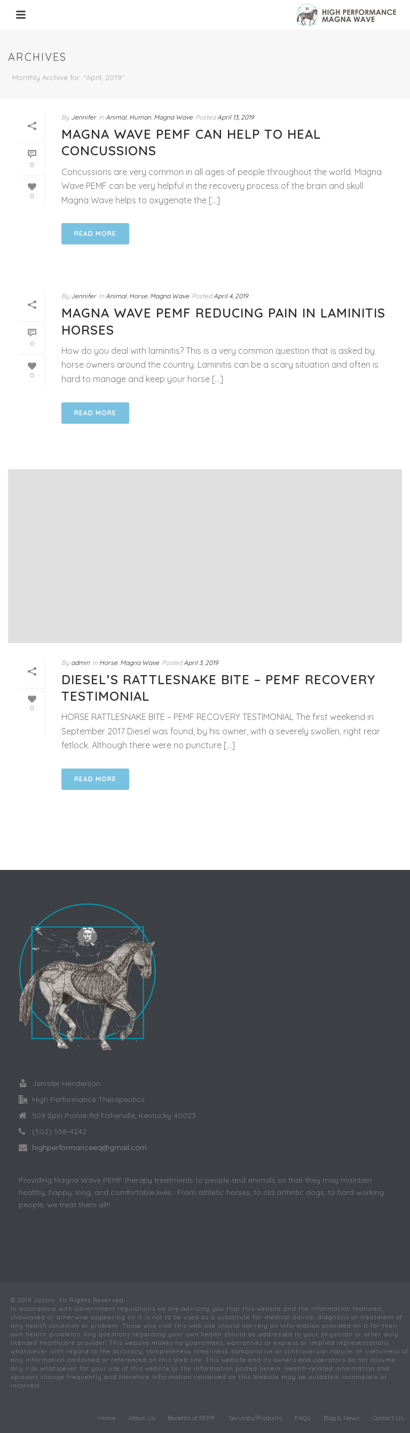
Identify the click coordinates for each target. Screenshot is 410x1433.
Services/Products (255, 1418)
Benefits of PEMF (192, 1418)
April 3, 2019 (201, 663)
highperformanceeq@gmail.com (89, 1147)
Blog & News (341, 1418)
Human (140, 117)
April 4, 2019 (231, 296)
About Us (141, 1418)
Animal (116, 117)
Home (106, 1418)
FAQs (303, 1418)
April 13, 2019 (235, 117)
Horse (138, 296)
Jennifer (83, 117)
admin (80, 663)
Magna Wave (173, 117)
